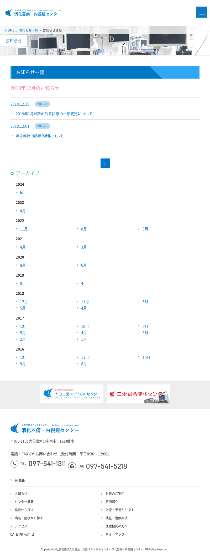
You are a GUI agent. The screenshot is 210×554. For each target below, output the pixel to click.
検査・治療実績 (117, 518)
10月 (85, 326)
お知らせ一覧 (28, 30)
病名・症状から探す (29, 518)
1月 (84, 339)
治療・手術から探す (120, 509)
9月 (23, 363)
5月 (23, 307)
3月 (145, 228)
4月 (23, 210)
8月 (84, 228)
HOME (9, 30)
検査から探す (24, 509)
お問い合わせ (24, 534)
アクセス (21, 526)
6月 (23, 192)
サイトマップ (115, 534)
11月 (24, 228)
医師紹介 (112, 501)
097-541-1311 (37, 464)
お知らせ (21, 493)
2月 (23, 339)
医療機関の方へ (117, 526)
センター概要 (24, 501)
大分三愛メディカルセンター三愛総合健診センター (33, 12)
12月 (24, 301)
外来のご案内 (115, 493)
